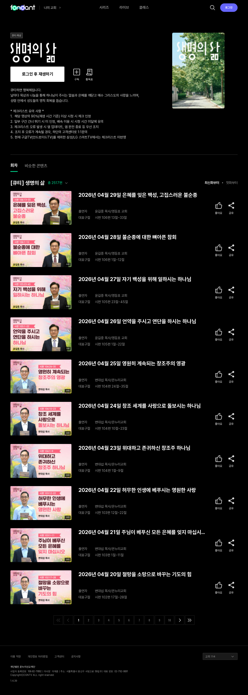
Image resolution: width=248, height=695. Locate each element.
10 (169, 620)
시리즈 (104, 7)
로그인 (228, 7)
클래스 (144, 7)
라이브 (124, 7)
